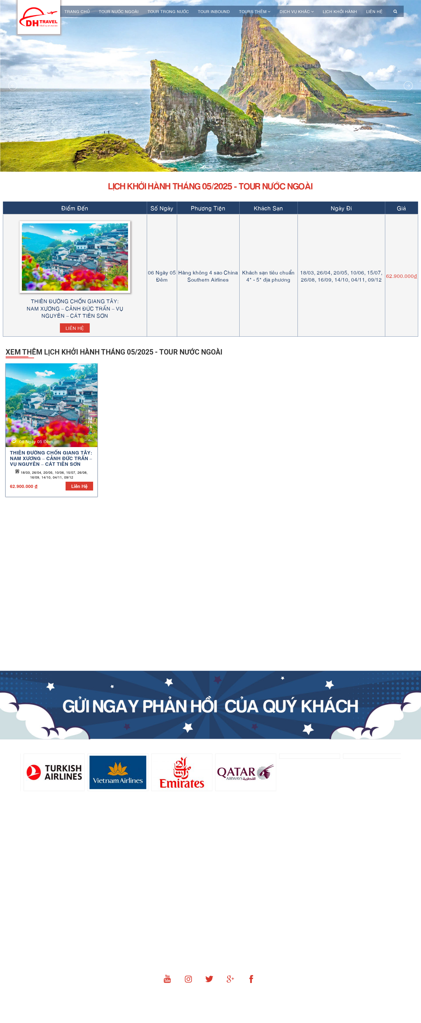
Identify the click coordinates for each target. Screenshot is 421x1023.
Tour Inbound (214, 11)
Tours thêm (255, 11)
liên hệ (79, 486)
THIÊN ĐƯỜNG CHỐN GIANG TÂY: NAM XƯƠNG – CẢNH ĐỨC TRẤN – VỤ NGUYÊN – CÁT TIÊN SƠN (51, 458)
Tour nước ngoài (119, 11)
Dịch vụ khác (297, 11)
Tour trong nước (168, 11)
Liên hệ (374, 11)
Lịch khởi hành (340, 11)
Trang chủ (77, 11)
